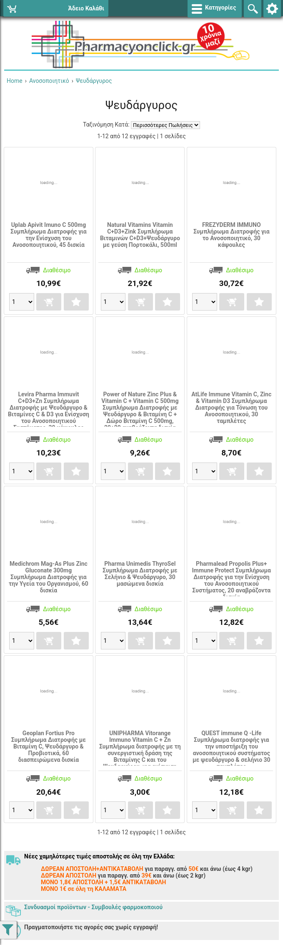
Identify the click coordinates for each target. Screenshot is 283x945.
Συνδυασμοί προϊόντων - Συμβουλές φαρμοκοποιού (93, 907)
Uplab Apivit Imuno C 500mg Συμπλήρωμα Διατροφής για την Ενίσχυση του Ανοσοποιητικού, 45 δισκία (48, 234)
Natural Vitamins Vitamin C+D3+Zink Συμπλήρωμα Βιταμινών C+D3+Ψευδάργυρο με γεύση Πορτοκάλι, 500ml (140, 234)
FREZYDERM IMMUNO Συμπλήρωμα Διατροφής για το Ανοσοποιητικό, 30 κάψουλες (231, 234)
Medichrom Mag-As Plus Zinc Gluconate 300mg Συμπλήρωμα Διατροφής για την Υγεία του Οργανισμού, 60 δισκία (48, 577)
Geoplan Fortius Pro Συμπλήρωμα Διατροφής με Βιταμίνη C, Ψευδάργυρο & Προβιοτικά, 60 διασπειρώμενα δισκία (48, 746)
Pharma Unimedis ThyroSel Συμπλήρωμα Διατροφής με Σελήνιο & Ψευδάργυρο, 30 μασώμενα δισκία (140, 573)
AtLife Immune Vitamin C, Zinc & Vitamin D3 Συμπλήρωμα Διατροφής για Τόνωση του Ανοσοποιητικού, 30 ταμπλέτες (231, 407)
